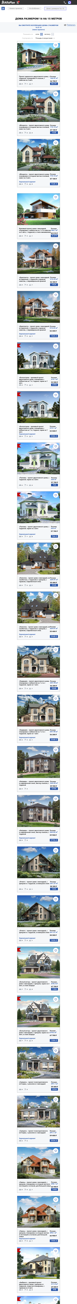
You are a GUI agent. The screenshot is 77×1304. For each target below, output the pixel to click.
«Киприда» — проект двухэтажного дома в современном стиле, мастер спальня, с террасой (34, 783)
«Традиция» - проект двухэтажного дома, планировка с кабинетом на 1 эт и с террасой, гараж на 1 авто (34, 683)
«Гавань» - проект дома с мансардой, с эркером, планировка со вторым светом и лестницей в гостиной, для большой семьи (35, 1184)
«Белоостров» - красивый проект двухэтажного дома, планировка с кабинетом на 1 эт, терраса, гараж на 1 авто (33, 380)
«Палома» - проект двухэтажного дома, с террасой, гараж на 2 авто (34, 479)
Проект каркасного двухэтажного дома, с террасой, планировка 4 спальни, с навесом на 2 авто (34, 78)
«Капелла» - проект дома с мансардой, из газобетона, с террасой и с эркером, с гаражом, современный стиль (34, 580)
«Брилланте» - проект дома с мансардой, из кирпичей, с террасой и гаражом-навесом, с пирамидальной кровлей (34, 279)
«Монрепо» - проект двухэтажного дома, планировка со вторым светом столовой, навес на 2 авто (34, 127)
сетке (37, 34)
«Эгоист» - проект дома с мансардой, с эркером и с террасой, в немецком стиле (34, 883)
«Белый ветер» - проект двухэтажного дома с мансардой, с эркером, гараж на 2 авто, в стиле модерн (34, 984)
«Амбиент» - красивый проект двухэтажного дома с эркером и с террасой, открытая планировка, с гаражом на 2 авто (32, 1285)
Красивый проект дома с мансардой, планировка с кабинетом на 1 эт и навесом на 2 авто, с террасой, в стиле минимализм (35, 231)
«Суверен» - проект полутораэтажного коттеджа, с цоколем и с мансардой (33, 1083)
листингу (47, 34)
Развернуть (70, 25)
